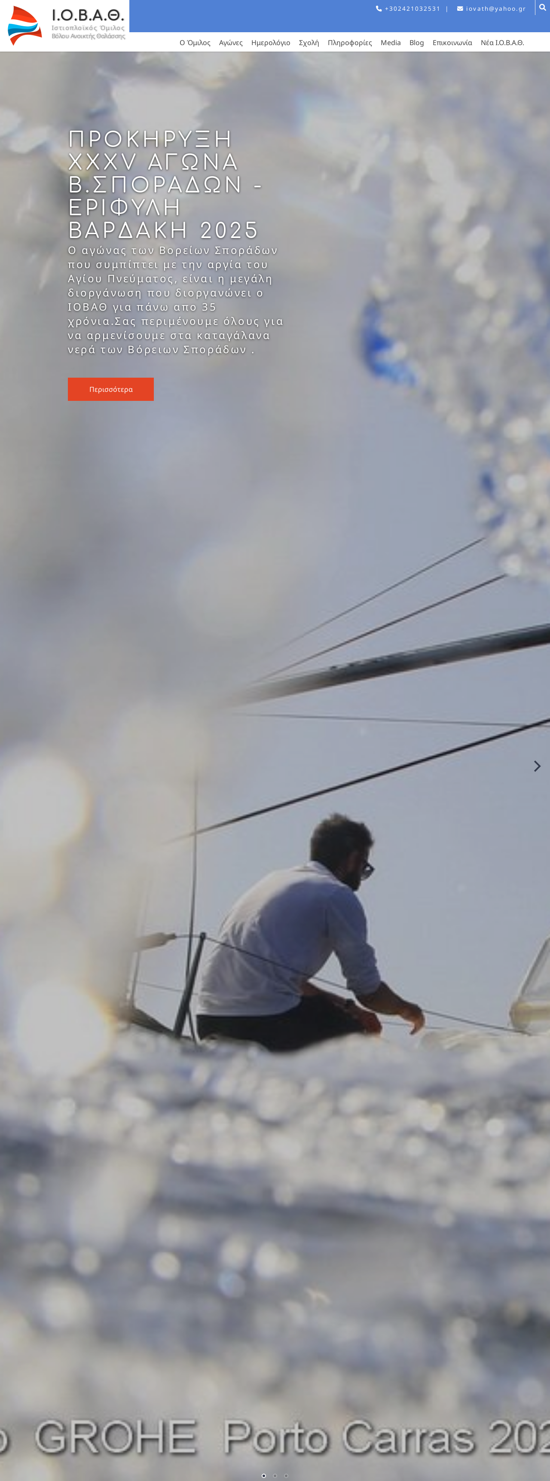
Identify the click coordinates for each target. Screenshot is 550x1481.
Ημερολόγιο (270, 42)
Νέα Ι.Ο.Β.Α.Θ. (502, 42)
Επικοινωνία (452, 42)
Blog (416, 42)
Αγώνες (231, 42)
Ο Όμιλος (195, 42)
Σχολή (309, 42)
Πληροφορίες (350, 42)
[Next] (536, 766)
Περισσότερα (111, 389)
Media (391, 42)
